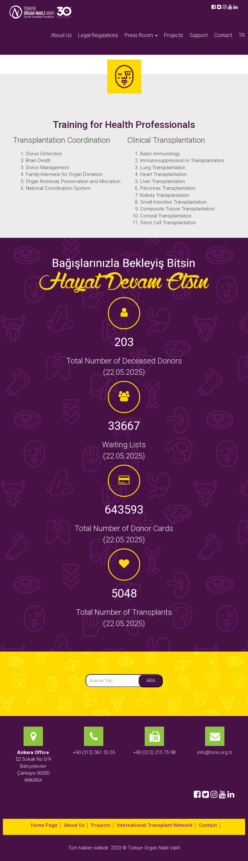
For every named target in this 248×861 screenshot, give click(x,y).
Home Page (44, 825)
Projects (173, 35)
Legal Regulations (98, 35)
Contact (223, 35)
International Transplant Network (154, 825)
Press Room (141, 35)
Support (199, 35)
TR (242, 35)
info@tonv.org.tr (214, 752)
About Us (61, 35)
